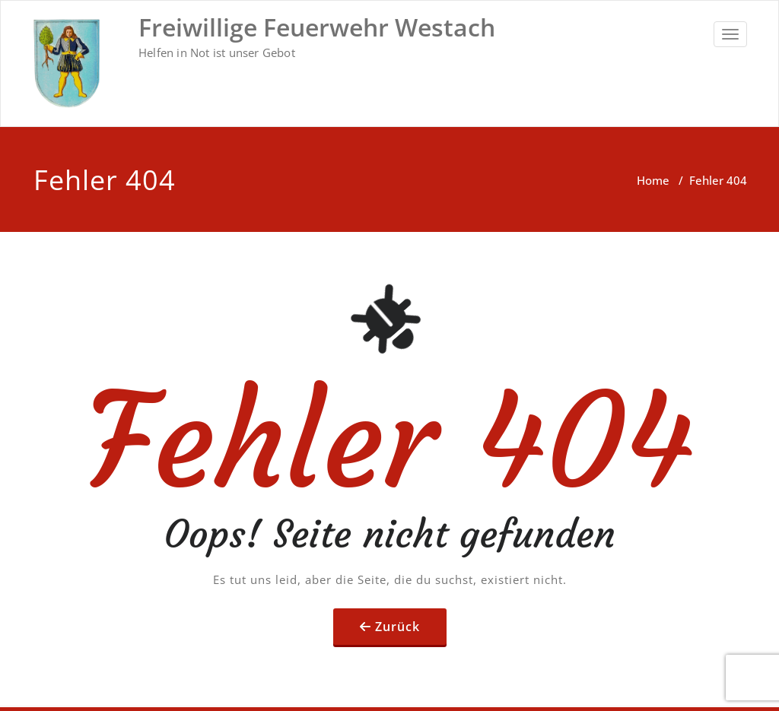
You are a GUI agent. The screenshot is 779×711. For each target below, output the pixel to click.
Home (653, 180)
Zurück (397, 626)
